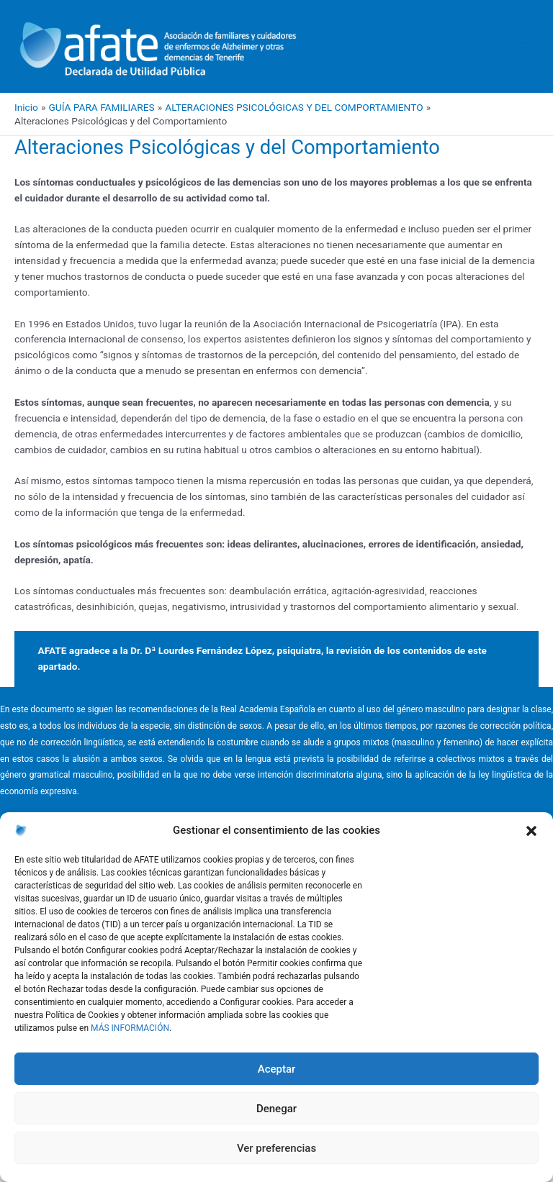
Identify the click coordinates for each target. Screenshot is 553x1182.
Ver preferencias (276, 1148)
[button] (531, 831)
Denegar (276, 1108)
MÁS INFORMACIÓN (130, 1028)
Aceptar (277, 1069)
